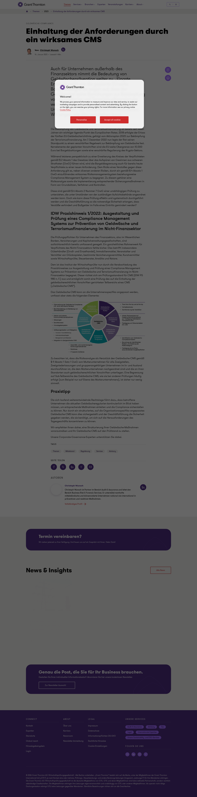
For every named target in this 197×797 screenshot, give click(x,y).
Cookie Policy (65, 110)
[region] (99, 104)
